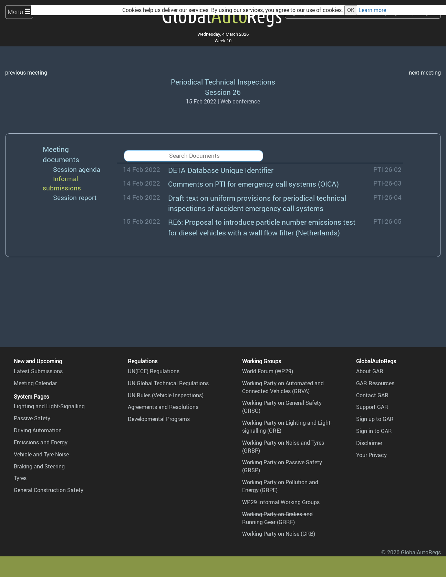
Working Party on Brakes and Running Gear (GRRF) (277, 518)
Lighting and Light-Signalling (49, 406)
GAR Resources (375, 383)
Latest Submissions (38, 371)
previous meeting (26, 72)
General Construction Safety (48, 490)
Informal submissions (62, 183)
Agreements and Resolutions (163, 407)
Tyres (20, 478)
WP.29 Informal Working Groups (281, 502)
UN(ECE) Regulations (153, 371)
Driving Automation (38, 430)
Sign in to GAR (374, 431)
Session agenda (76, 169)
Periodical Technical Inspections (223, 82)
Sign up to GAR (375, 419)
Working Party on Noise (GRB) (278, 533)
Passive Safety (32, 418)
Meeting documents (61, 154)
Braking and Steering (39, 466)
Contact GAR (372, 395)
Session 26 (223, 92)
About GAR (369, 371)
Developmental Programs (159, 419)
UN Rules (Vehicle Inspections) (166, 395)
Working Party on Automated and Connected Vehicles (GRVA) (283, 387)
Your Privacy (371, 455)
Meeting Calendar (35, 383)
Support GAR (372, 407)
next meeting (425, 72)
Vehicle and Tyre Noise (41, 454)
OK (350, 10)
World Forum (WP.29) (267, 371)
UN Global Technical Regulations (168, 383)
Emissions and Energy (41, 442)
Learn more (372, 10)
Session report (75, 197)
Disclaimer (369, 443)
